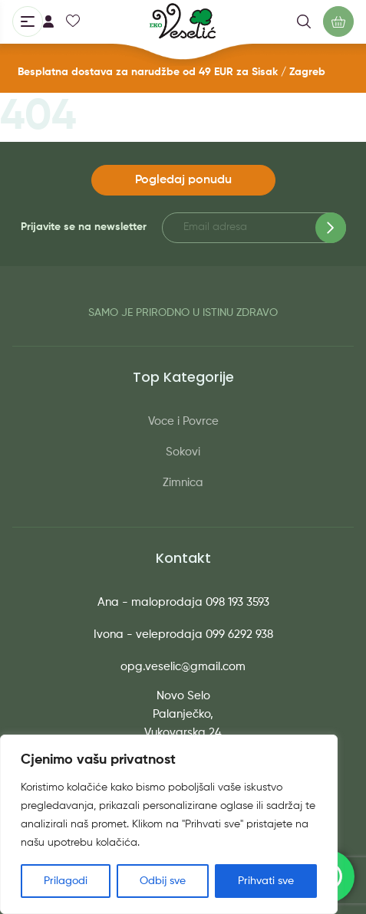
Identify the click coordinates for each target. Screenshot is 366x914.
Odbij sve (163, 881)
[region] (169, 824)
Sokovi (183, 452)
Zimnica (183, 482)
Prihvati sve (266, 881)
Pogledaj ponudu (183, 180)
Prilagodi (65, 881)
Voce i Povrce (183, 421)
